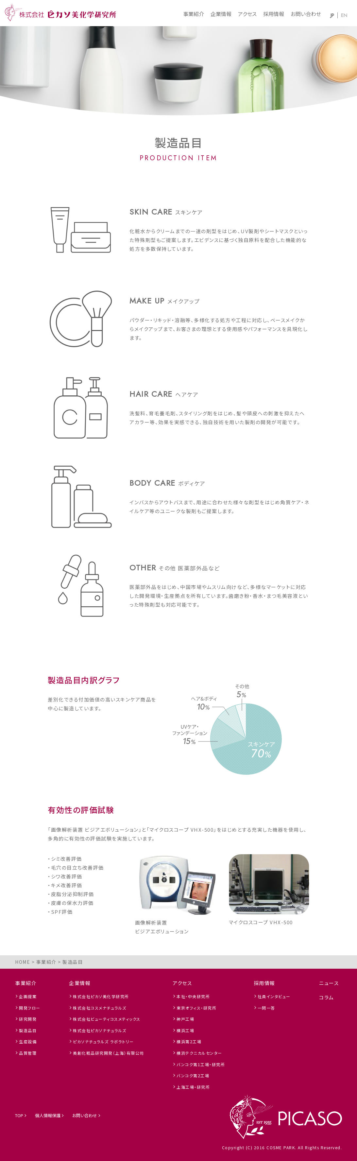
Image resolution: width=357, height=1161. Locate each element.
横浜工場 (185, 1030)
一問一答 (266, 1008)
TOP (19, 1115)
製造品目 (28, 1030)
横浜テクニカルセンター (199, 1053)
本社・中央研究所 (193, 996)
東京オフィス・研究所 (196, 1008)
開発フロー (30, 1008)
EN (344, 15)
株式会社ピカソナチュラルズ (100, 1030)
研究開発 (28, 1019)
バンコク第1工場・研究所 (201, 1064)
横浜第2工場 (189, 1041)
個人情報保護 (47, 1115)
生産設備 (28, 1041)
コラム (326, 997)
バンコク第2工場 (193, 1075)
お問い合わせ (306, 14)
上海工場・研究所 (193, 1087)
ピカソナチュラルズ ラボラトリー (103, 1041)
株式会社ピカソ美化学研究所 (101, 996)
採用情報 (273, 14)
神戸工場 (185, 1019)
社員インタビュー (274, 996)
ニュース (329, 982)
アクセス (247, 14)
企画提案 (28, 996)
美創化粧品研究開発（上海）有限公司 (108, 1053)
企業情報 (221, 14)
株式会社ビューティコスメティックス (107, 1019)
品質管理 (28, 1053)
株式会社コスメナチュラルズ (100, 1008)
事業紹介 (193, 14)
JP (332, 15)
